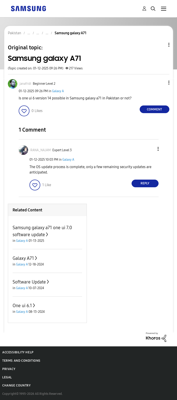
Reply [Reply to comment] (145, 183)
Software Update (29, 282)
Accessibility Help (18, 352)
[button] (161, 82)
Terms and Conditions (21, 361)
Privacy (8, 369)
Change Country (16, 385)
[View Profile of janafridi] (25, 84)
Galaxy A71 (23, 258)
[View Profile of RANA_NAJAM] (40, 150)
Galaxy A (58, 91)
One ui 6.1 (22, 305)
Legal (7, 377)
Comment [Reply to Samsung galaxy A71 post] (154, 109)
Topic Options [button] (161, 44)
